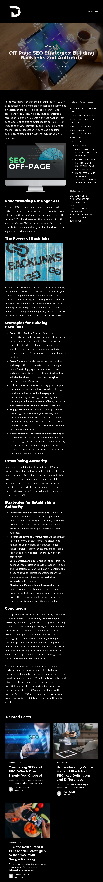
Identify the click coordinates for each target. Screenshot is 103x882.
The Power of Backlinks (83, 115)
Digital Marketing (78, 196)
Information (51, 46)
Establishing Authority (83, 126)
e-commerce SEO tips (79, 199)
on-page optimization (49, 113)
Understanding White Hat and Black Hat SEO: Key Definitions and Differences (85, 164)
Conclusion (77, 137)
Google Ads (75, 205)
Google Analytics (78, 208)
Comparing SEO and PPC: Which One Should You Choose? (86, 152)
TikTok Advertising (79, 218)
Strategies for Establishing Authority (83, 132)
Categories (77, 141)
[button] (92, 11)
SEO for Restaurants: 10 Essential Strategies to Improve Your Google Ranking (85, 178)
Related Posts (82, 145)
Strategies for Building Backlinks (83, 121)
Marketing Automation (81, 214)
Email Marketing (78, 202)
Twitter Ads (75, 221)
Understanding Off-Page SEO (84, 110)
